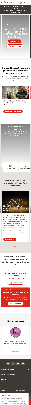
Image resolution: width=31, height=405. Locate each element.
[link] (15, 11)
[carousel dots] (14, 246)
